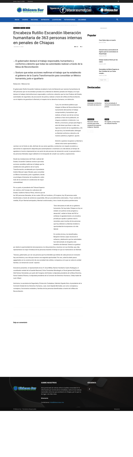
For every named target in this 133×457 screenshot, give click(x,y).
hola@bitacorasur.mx (57, 448)
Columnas (82, 20)
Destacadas (21, 25)
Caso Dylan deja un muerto (107, 40)
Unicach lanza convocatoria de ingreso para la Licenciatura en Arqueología (108, 52)
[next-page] (92, 131)
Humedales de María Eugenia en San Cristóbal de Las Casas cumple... (109, 71)
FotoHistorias (69, 20)
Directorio (30, 1)
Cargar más (103, 80)
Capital (107, 100)
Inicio (17, 20)
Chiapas (25, 20)
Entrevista (45, 20)
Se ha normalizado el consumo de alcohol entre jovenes (112, 104)
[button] (117, 20)
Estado (27, 28)
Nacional (34, 20)
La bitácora (56, 20)
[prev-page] (88, 131)
